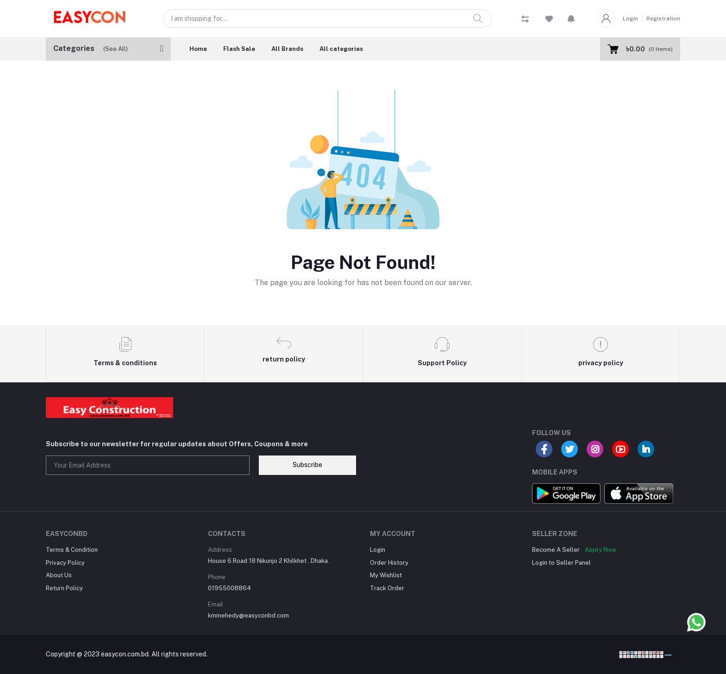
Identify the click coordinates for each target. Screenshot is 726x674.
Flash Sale (239, 48)
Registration (663, 18)
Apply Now (600, 549)
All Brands (287, 48)
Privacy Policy (65, 562)
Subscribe (307, 464)
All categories (341, 48)
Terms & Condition (72, 549)
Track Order (387, 588)
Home (198, 48)
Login (630, 18)
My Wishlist (386, 575)
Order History (389, 562)
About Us (59, 575)
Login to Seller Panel (561, 562)
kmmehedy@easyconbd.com (248, 615)
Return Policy (64, 588)
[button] (571, 18)
